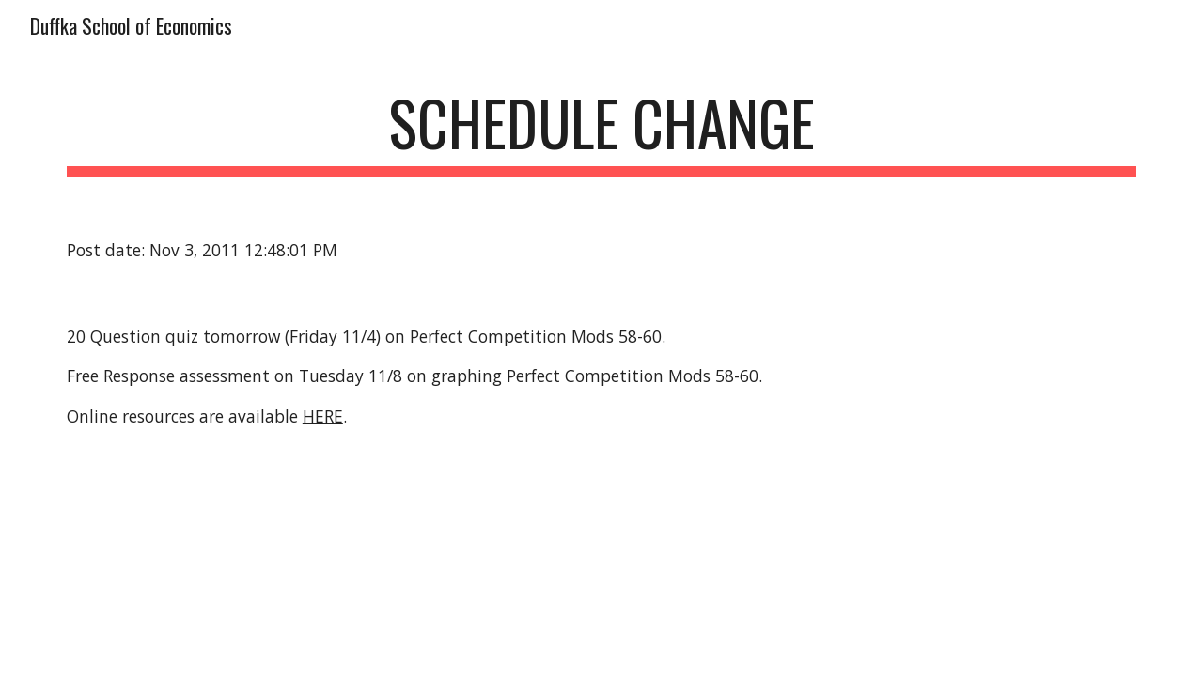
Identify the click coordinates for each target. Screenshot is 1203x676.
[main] (601, 132)
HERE (323, 416)
